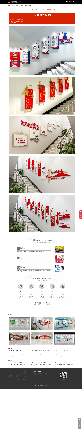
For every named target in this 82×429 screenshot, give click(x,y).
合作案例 (17, 373)
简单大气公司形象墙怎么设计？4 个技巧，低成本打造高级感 (42, 364)
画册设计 (24, 376)
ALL (25, 9)
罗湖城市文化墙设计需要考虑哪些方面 (60, 352)
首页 (28, 2)
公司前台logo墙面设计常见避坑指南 (15, 362)
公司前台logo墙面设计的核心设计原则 (60, 362)
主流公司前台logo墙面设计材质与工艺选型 (39, 362)
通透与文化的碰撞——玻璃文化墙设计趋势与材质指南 (41, 350)
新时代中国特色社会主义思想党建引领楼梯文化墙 (66, 311)
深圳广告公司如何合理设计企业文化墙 (16, 350)
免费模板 (16, 5)
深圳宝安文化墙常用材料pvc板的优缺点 (61, 356)
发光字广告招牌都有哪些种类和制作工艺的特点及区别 (18, 356)
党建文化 (10, 376)
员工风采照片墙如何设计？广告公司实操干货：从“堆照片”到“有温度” (66, 364)
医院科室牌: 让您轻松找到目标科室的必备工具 (17, 354)
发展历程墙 (42, 9)
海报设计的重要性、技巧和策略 (37, 354)
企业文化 (10, 373)
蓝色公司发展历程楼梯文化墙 (17, 311)
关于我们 (17, 376)
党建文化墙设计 (56, 9)
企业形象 (10, 375)
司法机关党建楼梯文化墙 (28, 5)
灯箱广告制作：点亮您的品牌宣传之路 (60, 354)
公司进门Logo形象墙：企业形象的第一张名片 (62, 350)
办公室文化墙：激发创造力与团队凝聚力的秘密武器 (18, 352)
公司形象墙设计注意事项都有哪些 (37, 352)
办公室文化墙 (31, 9)
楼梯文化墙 (21, 5)
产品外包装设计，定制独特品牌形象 (37, 356)
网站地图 (17, 379)
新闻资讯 (17, 375)
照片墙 (37, 9)
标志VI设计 (24, 379)
